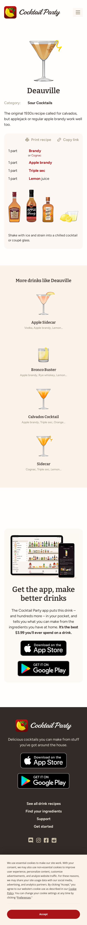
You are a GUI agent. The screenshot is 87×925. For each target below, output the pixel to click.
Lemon (34, 178)
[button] (38, 140)
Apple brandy (40, 162)
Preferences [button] (24, 897)
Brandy (35, 151)
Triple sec (37, 170)
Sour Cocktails (40, 103)
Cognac (36, 155)
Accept (43, 914)
